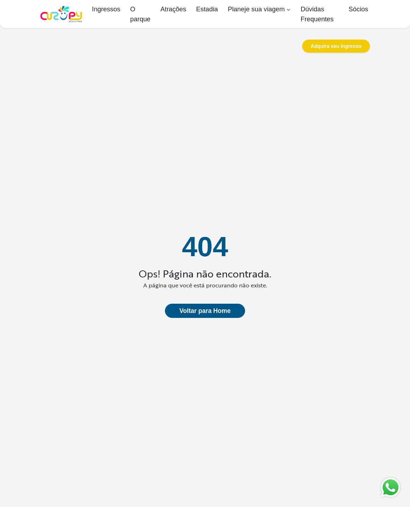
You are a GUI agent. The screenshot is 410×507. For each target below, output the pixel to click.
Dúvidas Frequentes (316, 14)
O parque (140, 14)
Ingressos (106, 9)
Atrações (173, 9)
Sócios (358, 9)
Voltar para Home (205, 310)
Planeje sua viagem (256, 9)
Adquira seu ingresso (336, 46)
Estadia (207, 9)
